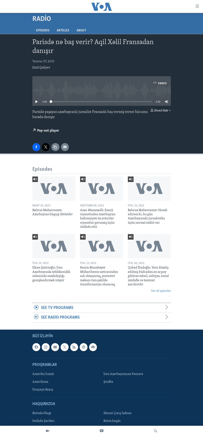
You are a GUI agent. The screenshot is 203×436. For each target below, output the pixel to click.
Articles (63, 30)
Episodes (42, 30)
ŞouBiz (108, 382)
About (81, 30)
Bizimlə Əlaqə (41, 413)
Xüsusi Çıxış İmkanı (117, 413)
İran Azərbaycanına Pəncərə (123, 374)
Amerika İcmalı (43, 374)
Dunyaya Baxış (42, 389)
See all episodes (161, 291)
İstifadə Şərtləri (43, 421)
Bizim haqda (112, 421)
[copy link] (55, 147)
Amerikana (40, 382)
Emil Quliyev (41, 67)
